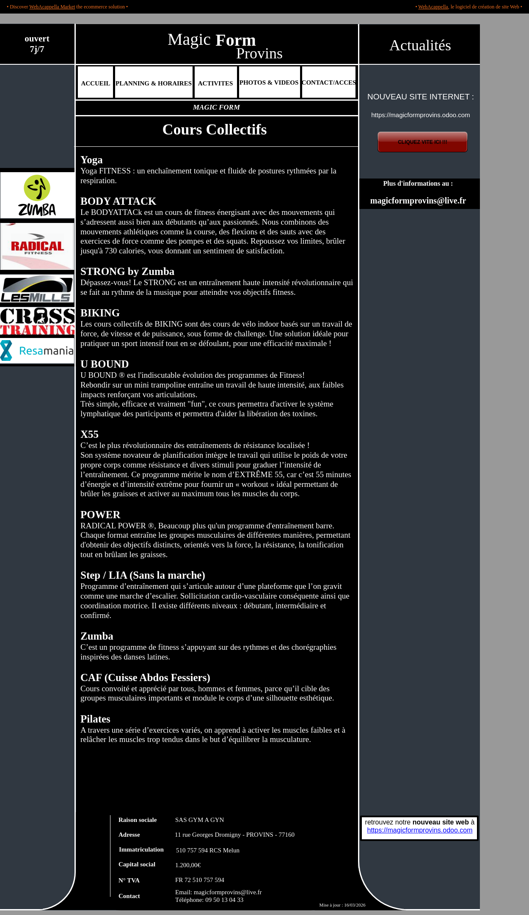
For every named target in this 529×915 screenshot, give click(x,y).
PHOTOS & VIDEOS (269, 82)
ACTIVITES (215, 83)
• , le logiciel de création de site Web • (468, 7)
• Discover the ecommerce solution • (67, 7)
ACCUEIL (95, 83)
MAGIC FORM (216, 107)
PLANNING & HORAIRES (154, 83)
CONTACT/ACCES (329, 82)
